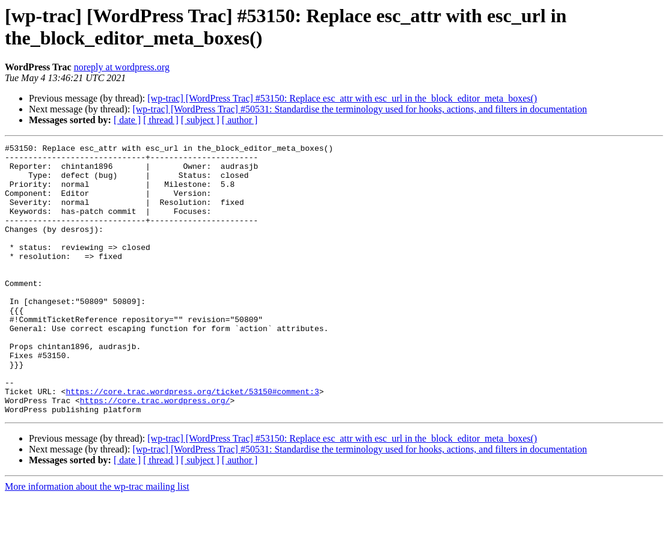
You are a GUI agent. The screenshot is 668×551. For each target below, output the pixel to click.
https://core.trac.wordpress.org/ (155, 452)
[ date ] (127, 120)
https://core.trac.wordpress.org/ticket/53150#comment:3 (192, 441)
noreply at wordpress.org (122, 67)
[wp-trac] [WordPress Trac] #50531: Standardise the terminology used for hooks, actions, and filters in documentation (359, 109)
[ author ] (240, 120)
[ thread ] (161, 120)
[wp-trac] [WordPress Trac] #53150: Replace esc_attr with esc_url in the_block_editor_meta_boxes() (342, 98)
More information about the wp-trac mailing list (97, 540)
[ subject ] (200, 120)
